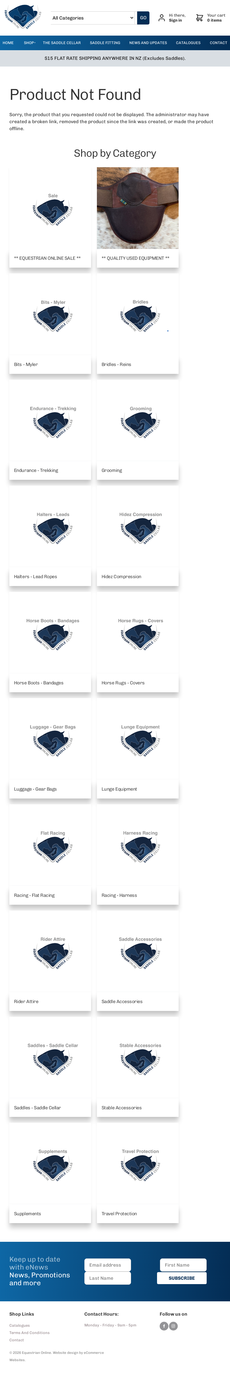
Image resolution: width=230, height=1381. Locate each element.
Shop (29, 43)
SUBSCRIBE (183, 1278)
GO (144, 17)
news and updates (148, 43)
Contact (16, 1340)
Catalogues (19, 1326)
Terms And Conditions (29, 1333)
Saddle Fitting (105, 43)
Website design (65, 1353)
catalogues (188, 43)
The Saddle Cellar (62, 43)
